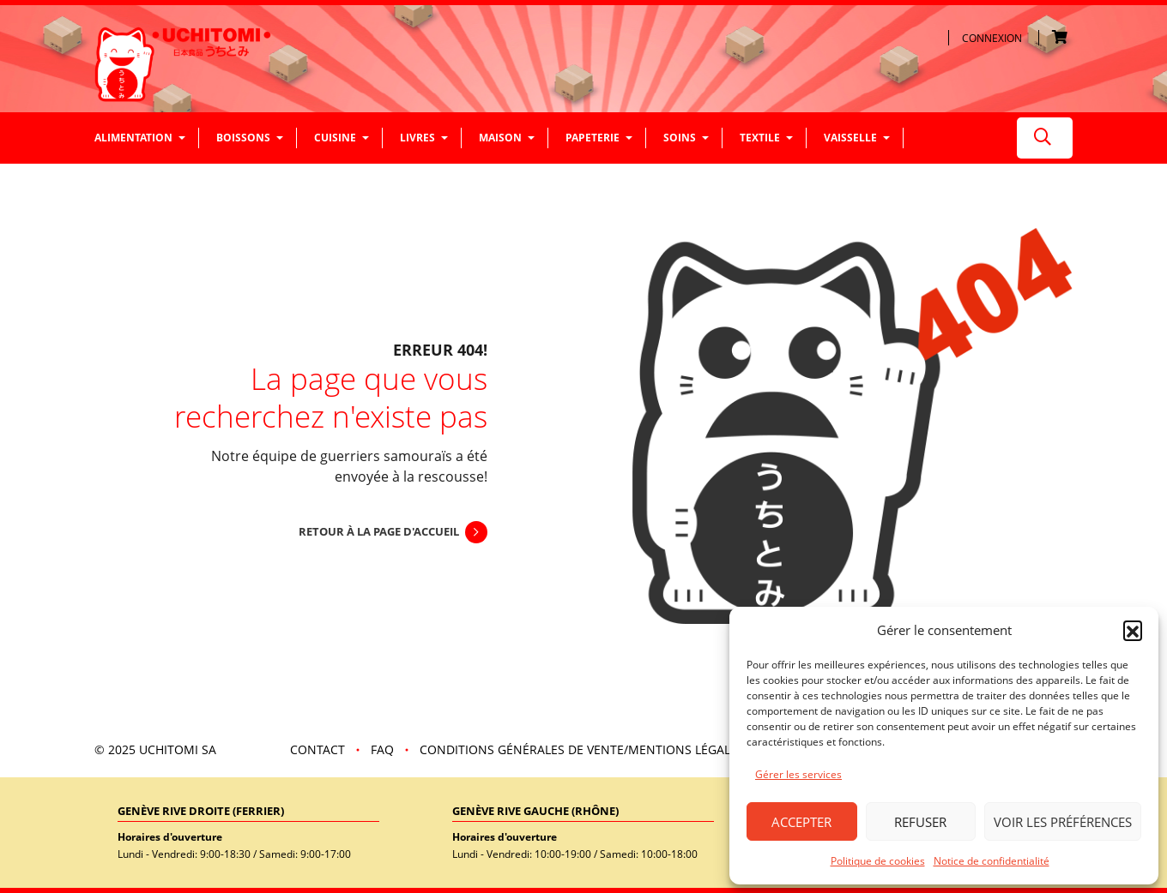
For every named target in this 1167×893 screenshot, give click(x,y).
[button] (1132, 629)
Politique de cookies (878, 861)
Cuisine (335, 137)
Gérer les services (798, 774)
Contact (317, 749)
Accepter (801, 821)
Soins (679, 137)
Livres (417, 137)
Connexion (992, 38)
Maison (500, 137)
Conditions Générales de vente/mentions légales (582, 749)
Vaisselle (850, 137)
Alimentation (133, 137)
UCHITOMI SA (177, 749)
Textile (760, 137)
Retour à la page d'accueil (379, 531)
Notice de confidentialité (991, 861)
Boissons (243, 137)
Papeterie (592, 137)
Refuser (920, 821)
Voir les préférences (1063, 821)
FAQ (382, 749)
